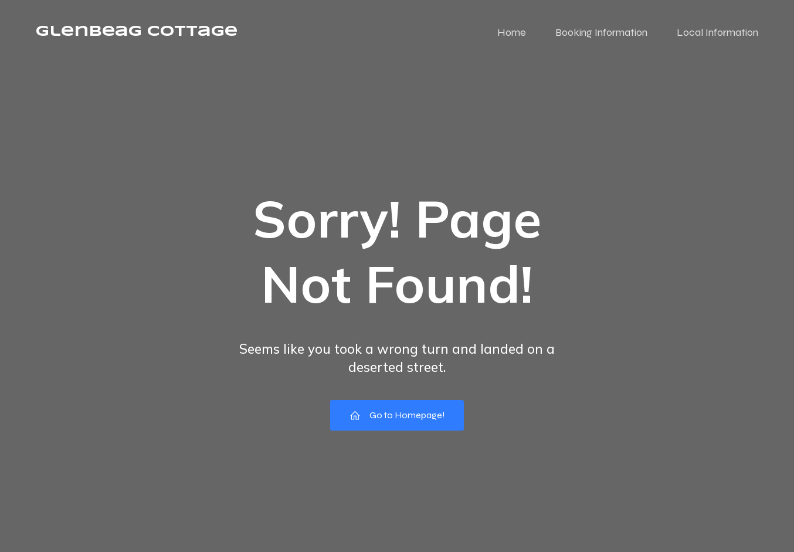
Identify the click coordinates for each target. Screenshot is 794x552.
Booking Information (601, 32)
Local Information (717, 32)
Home (511, 32)
